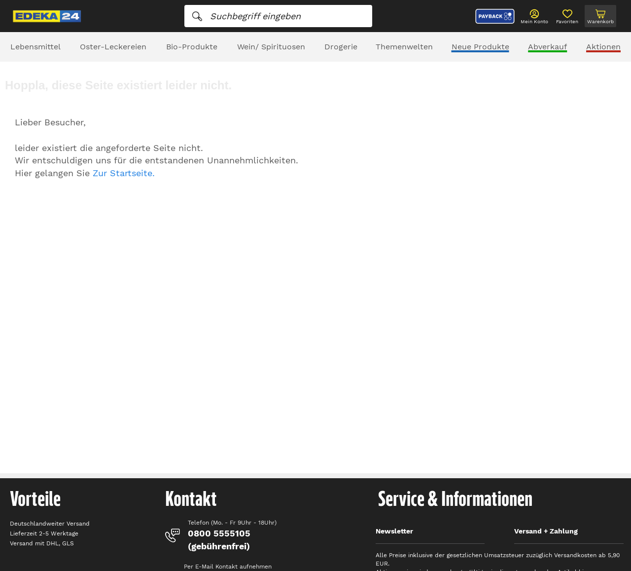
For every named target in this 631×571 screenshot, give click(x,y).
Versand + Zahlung (546, 531)
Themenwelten (404, 46)
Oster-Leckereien (113, 46)
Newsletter (394, 531)
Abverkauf (547, 46)
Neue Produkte (480, 46)
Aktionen (603, 46)
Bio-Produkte (191, 46)
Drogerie (340, 46)
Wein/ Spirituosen (271, 46)
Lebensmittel (35, 46)
